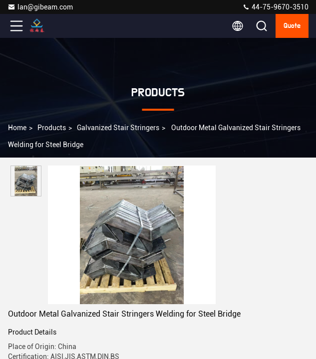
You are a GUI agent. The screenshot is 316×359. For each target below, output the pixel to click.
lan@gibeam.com (40, 7)
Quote (292, 25)
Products (51, 128)
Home (17, 128)
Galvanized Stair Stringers (118, 128)
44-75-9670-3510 (275, 7)
